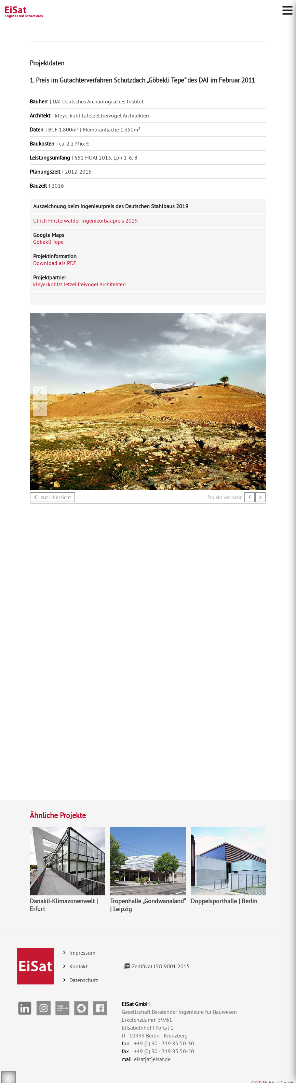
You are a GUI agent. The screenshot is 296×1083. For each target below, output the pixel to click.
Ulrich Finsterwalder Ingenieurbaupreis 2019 (85, 220)
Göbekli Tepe (48, 241)
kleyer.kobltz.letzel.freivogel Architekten (79, 284)
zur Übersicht (56, 497)
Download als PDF (54, 263)
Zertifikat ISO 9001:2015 (161, 966)
